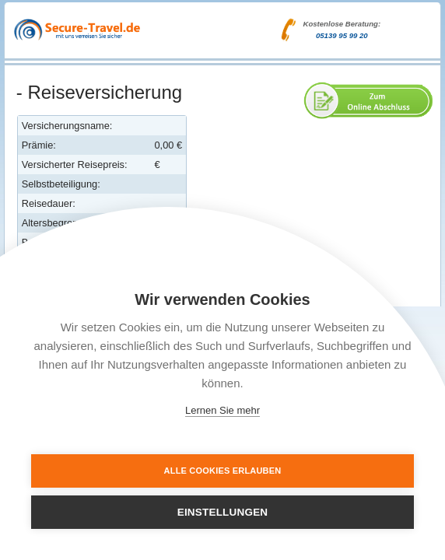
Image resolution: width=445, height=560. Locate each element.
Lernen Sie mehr (222, 410)
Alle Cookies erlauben (223, 470)
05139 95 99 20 (342, 35)
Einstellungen (222, 512)
